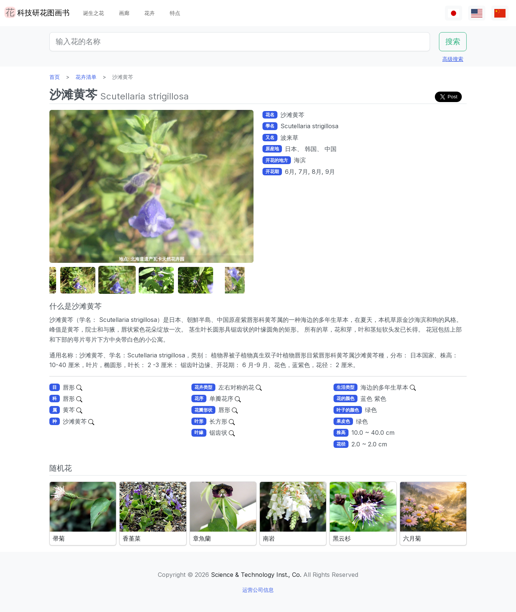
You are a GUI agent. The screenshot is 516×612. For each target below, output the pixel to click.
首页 (54, 77)
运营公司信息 (258, 590)
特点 (175, 13)
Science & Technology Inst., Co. (256, 574)
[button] (77, 280)
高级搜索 (452, 59)
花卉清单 (86, 77)
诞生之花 (93, 13)
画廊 (124, 13)
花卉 (149, 13)
